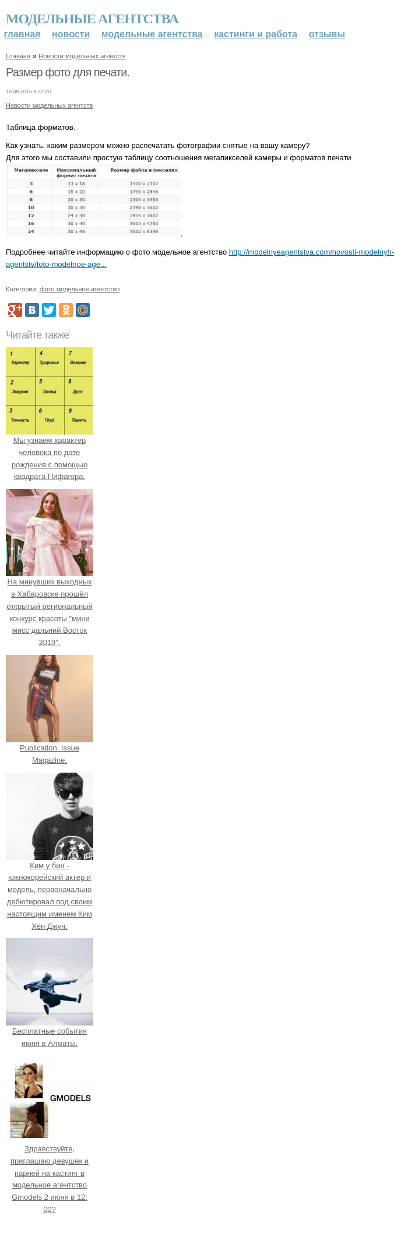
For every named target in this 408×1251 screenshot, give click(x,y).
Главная (22, 34)
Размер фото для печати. (67, 72)
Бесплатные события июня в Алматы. (49, 1031)
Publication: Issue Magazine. (49, 747)
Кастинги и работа (255, 34)
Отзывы (327, 34)
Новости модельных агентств (81, 55)
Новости (71, 34)
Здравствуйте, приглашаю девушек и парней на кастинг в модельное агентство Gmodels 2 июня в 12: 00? (49, 1173)
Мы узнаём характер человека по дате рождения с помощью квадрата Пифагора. (49, 452)
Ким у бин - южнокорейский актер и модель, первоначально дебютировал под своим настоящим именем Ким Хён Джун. (49, 890)
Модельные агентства (92, 18)
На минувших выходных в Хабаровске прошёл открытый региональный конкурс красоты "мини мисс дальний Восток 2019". (49, 606)
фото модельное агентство (80, 289)
